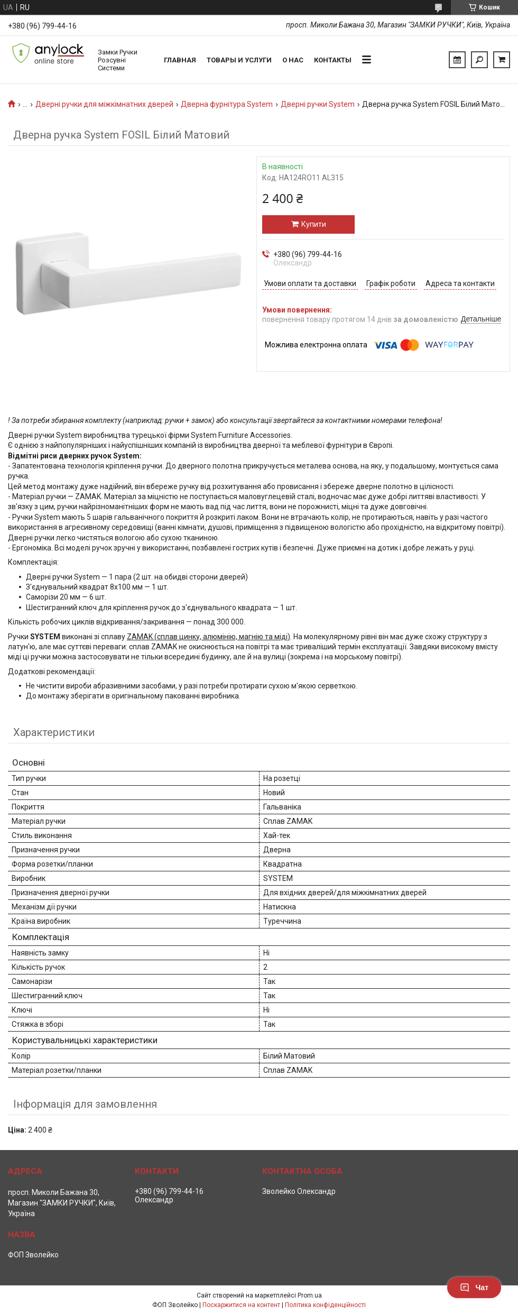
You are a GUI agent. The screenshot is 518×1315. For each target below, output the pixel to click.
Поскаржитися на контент (241, 1305)
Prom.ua (310, 1295)
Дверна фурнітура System (227, 104)
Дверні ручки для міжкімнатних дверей (104, 104)
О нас (292, 60)
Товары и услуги (239, 60)
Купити (313, 224)
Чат (474, 1287)
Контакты (333, 60)
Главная (180, 60)
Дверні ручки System (318, 104)
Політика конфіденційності (325, 1305)
